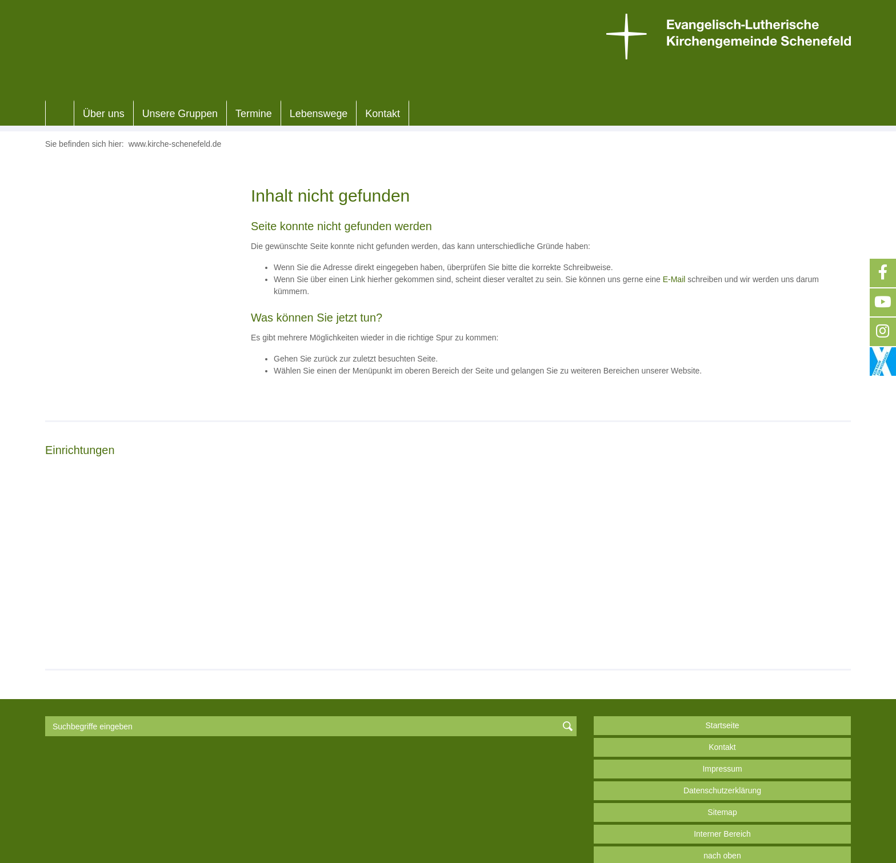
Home (60, 114)
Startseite (722, 696)
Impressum (722, 740)
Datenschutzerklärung (722, 761)
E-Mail (674, 279)
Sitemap (722, 783)
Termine (253, 113)
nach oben (722, 827)
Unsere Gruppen (180, 113)
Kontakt (382, 113)
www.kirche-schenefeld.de (175, 143)
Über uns (104, 113)
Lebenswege (319, 113)
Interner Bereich (722, 805)
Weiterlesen (83, 608)
